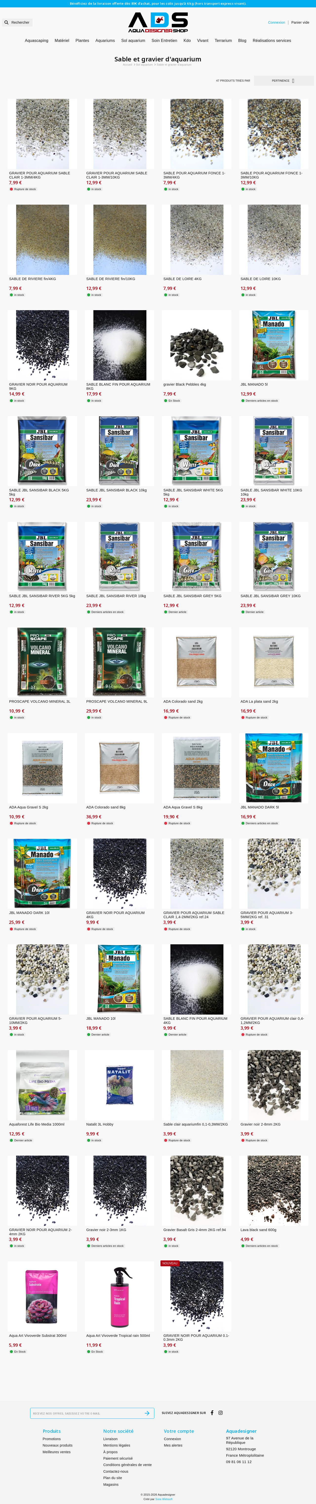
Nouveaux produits (58, 1445)
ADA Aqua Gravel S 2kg (28, 807)
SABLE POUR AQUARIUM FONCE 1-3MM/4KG (194, 175)
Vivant (202, 40)
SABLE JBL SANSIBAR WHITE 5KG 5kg (193, 492)
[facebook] (212, 1413)
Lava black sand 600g (258, 1230)
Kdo (187, 40)
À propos (110, 1452)
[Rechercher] (17, 22)
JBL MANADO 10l (101, 1019)
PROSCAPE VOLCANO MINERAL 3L (40, 701)
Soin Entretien (164, 40)
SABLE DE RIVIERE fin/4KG (32, 279)
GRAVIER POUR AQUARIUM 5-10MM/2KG (35, 1021)
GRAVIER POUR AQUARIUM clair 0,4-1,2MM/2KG (272, 1021)
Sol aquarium (133, 40)
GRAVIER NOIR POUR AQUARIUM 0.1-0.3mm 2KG (196, 1338)
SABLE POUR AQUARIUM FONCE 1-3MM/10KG (272, 175)
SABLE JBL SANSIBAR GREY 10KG (271, 596)
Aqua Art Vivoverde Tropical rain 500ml (118, 1336)
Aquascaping (36, 40)
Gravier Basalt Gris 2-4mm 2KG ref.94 (194, 1230)
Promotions (52, 1439)
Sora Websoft (163, 1499)
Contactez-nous (115, 1471)
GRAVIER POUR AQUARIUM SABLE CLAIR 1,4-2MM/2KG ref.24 (193, 915)
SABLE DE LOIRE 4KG (182, 279)
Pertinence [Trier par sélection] (284, 80)
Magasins (110, 1484)
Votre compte (179, 1431)
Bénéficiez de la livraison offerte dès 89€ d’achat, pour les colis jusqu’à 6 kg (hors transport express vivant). (158, 3)
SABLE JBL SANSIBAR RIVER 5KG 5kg (42, 596)
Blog (242, 40)
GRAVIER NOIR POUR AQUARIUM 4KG (115, 915)
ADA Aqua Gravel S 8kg (182, 807)
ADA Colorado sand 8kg (106, 807)
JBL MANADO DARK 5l (260, 807)
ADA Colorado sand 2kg (183, 701)
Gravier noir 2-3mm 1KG (106, 1230)
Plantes (82, 40)
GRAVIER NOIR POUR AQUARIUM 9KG (38, 386)
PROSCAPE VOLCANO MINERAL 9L (117, 701)
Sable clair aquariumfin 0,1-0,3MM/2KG (195, 1124)
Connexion (172, 1439)
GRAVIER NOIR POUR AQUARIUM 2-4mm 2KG (40, 1232)
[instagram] (220, 1413)
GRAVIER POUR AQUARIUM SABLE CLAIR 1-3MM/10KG (116, 175)
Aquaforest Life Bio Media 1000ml (36, 1124)
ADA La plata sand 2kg (259, 701)
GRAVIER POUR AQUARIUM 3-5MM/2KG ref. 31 (267, 915)
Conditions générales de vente (127, 1465)
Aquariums (105, 40)
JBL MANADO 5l (254, 384)
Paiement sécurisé (118, 1458)
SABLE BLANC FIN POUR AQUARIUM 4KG (195, 1021)
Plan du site (112, 1478)
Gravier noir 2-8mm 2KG (261, 1124)
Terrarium (223, 40)
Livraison (110, 1439)
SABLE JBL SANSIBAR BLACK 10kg (116, 490)
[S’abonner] (147, 1413)
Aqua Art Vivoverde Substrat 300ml (37, 1336)
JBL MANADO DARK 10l (29, 913)
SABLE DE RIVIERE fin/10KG (110, 279)
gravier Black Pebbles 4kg (184, 384)
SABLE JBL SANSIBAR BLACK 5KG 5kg (39, 492)
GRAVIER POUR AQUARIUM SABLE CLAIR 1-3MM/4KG (39, 175)
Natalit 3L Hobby (100, 1124)
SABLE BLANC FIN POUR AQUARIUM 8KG (118, 386)
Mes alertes (173, 1445)
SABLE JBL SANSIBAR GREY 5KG (192, 596)
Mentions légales (116, 1445)
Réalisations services (272, 40)
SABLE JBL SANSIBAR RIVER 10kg (116, 596)
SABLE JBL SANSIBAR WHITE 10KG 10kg (271, 492)
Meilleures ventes (57, 1452)
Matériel (62, 40)
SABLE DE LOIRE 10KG (261, 279)
